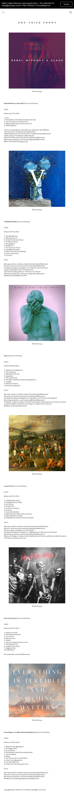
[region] (37, 4)
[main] (37, 91)
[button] (3, 12)
